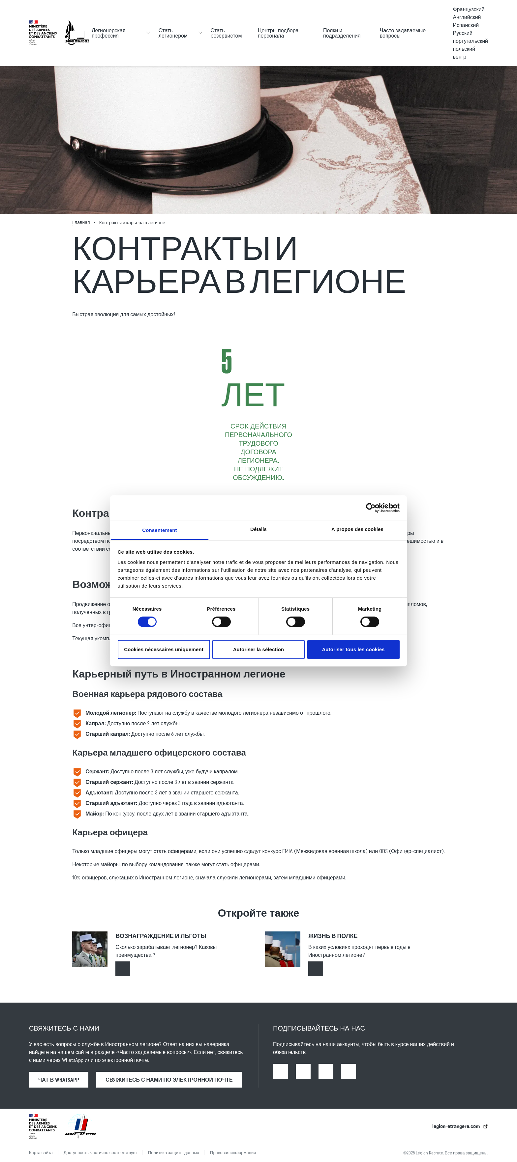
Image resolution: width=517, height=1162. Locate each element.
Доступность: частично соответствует (100, 1152)
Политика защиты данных (173, 1152)
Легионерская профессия (109, 33)
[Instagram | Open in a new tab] (303, 1071)
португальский (470, 41)
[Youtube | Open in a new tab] (326, 1071)
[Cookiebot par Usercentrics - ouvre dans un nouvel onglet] (371, 507)
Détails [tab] (258, 529)
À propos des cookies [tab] (357, 529)
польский (464, 49)
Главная (81, 222)
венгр (459, 57)
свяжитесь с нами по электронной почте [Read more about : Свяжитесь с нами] (169, 1080)
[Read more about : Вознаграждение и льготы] (122, 968)
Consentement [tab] (159, 530)
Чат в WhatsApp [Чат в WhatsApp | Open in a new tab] (58, 1080)
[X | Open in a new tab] (348, 1071)
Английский (467, 17)
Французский (468, 9)
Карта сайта (41, 1152)
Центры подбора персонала (278, 33)
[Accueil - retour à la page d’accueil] (77, 32)
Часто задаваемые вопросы (403, 33)
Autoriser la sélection (258, 649)
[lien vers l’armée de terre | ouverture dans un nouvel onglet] (80, 1126)
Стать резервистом (226, 33)
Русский (462, 33)
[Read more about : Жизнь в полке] (315, 968)
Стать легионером (173, 33)
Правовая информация (233, 1152)
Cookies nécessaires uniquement (163, 649)
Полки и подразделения (342, 33)
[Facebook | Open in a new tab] (280, 1071)
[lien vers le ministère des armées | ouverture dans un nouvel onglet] (43, 32)
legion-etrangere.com (456, 1126)
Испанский (466, 25)
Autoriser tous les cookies (353, 649)
